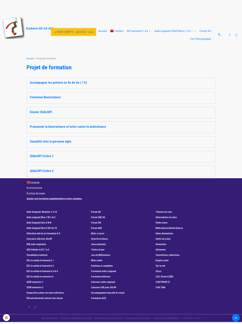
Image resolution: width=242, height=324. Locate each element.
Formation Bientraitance (45, 99)
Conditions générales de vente (108, 320)
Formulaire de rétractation (139, 320)
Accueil (102, 32)
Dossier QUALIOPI (41, 114)
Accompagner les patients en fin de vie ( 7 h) (58, 84)
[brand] (25, 28)
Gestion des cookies (192, 320)
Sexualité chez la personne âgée (50, 143)
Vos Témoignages (200, 39)
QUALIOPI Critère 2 (42, 173)
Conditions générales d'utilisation (75, 320)
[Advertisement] (56, 7)
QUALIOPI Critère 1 (42, 158)
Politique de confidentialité (167, 320)
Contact (117, 32)
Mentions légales (48, 320)
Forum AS (205, 32)
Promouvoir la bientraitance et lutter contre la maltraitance (68, 129)
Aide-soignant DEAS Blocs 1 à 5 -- (174, 32)
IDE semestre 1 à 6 (138, 32)
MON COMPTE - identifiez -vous (73, 33)
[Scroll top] (236, 318)
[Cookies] (6, 317)
